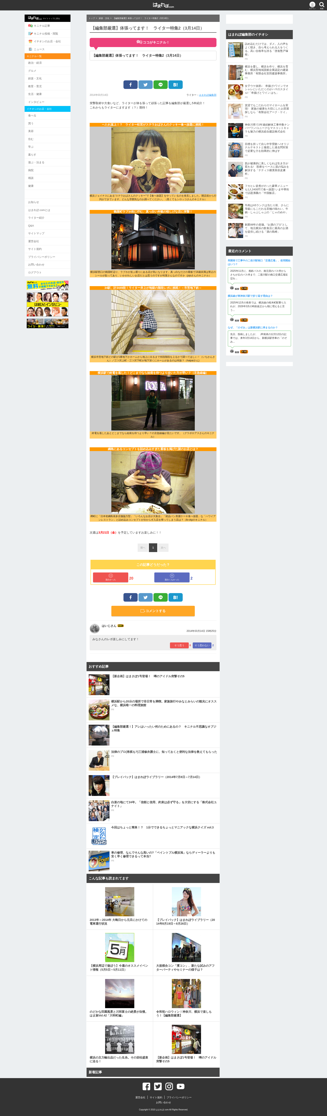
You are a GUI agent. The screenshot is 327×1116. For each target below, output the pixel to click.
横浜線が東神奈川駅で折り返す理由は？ (250, 295)
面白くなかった (172, 577)
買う (40, 120)
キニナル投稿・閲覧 (53, 33)
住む (40, 136)
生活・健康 (44, 92)
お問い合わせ (46, 258)
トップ (92, 18)
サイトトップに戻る (53, 18)
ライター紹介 (46, 212)
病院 (40, 166)
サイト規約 (44, 243)
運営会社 (43, 235)
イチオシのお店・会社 (54, 40)
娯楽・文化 (44, 77)
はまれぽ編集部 (207, 95)
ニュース (46, 48)
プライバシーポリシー (51, 251)
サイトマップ (46, 228)
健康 (40, 181)
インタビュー (46, 99)
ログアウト (44, 266)
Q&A (40, 220)
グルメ (42, 69)
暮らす (42, 151)
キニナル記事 (48, 25)
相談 (40, 174)
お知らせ (43, 197)
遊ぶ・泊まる (46, 158)
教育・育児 (44, 84)
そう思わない (202, 645)
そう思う (179, 645)
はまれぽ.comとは (49, 205)
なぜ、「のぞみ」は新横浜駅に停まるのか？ (253, 327)
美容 (40, 128)
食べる (42, 113)
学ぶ (40, 143)
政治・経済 (44, 61)
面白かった (111, 577)
